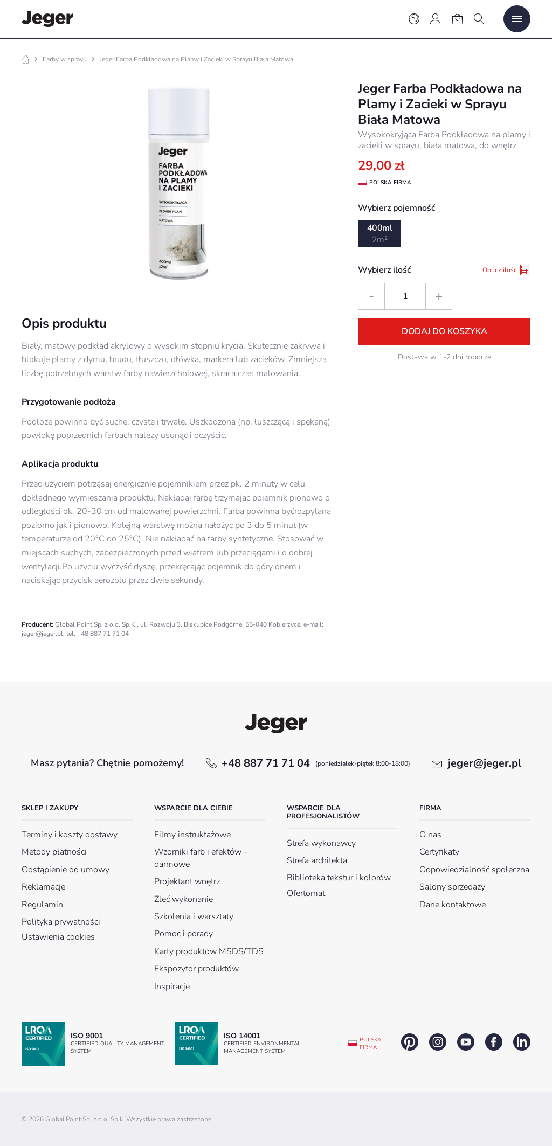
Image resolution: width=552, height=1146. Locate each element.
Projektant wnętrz (187, 881)
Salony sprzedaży (452, 887)
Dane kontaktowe (452, 905)
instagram (437, 1042)
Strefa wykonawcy (321, 843)
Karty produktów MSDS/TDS (209, 951)
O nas (430, 835)
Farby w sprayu (65, 59)
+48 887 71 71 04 (316, 763)
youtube (465, 1042)
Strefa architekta (317, 860)
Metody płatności (54, 852)
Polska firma (370, 1043)
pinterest (409, 1042)
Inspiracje (172, 986)
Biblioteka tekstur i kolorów (339, 878)
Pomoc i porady (183, 934)
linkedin (521, 1042)
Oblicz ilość (506, 270)
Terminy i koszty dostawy (70, 835)
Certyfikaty (439, 852)
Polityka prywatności (61, 922)
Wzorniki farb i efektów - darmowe (200, 858)
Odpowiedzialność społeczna (474, 870)
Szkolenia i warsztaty (193, 916)
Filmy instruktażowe (192, 835)
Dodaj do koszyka (444, 331)
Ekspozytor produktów (196, 969)
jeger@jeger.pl (484, 763)
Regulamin (42, 905)
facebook (493, 1042)
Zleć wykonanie (183, 899)
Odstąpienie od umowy (65, 870)
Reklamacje (43, 887)
